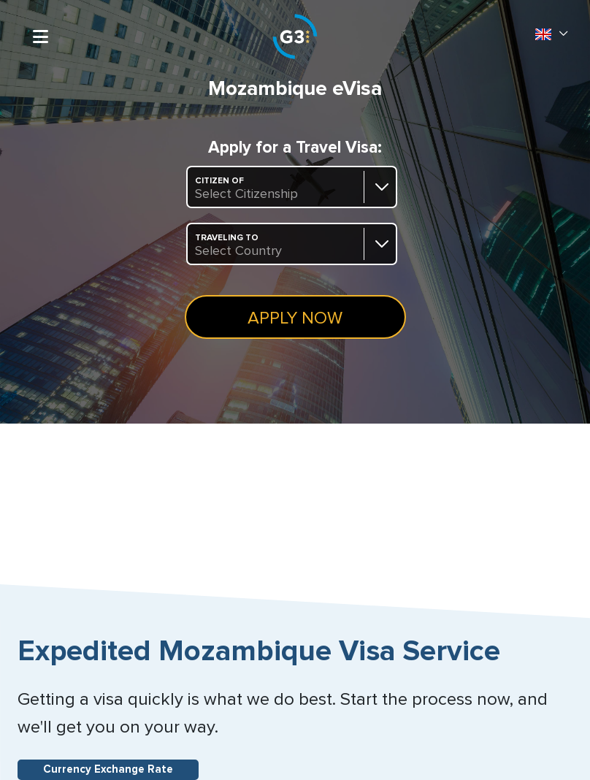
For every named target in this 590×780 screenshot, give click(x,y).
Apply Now (295, 318)
